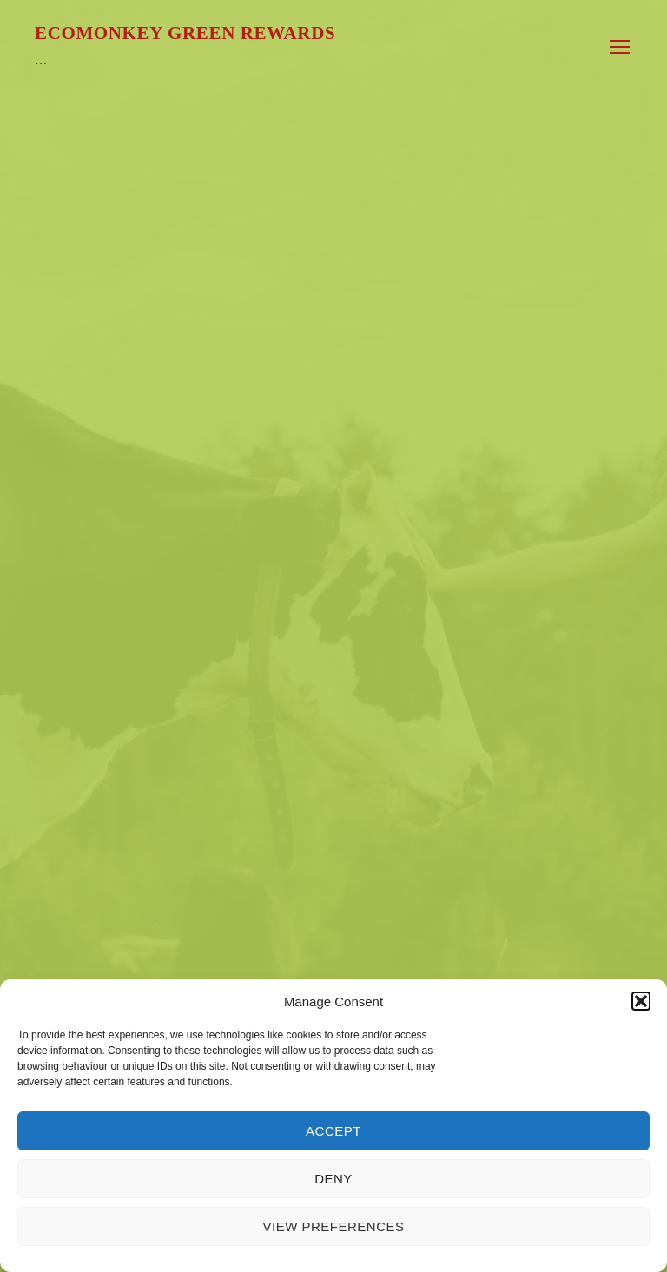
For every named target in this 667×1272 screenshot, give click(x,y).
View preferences (333, 1226)
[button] (641, 1001)
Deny (333, 1178)
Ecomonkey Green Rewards (185, 33)
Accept (333, 1131)
